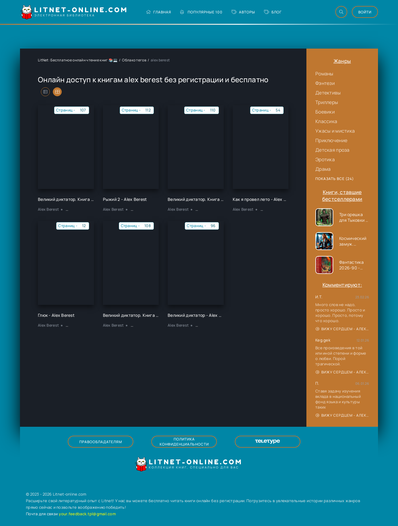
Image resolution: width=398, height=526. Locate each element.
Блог (273, 12)
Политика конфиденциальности (184, 442)
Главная (158, 12)
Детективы (328, 92)
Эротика (325, 159)
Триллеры (326, 102)
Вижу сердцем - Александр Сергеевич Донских (342, 328)
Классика (326, 121)
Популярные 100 (201, 12)
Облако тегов (134, 60)
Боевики (325, 111)
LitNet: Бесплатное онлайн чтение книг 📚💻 (78, 60)
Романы (324, 73)
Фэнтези (325, 83)
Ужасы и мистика (335, 131)
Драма (323, 169)
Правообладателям (100, 441)
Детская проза (332, 150)
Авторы (243, 12)
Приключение (331, 140)
